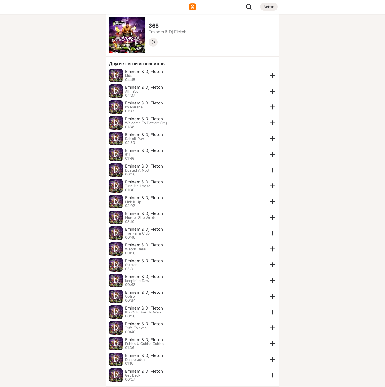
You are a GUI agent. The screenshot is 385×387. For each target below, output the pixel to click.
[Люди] (64, 51)
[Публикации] (39, 51)
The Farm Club (137, 233)
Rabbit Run (134, 139)
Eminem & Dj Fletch (144, 71)
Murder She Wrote (140, 218)
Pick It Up (133, 202)
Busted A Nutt (137, 170)
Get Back (132, 375)
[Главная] (39, 27)
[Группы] (89, 27)
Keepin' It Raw (137, 281)
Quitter (131, 265)
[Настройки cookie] (64, 379)
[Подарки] (39, 76)
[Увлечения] (64, 27)
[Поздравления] (64, 76)
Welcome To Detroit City (146, 123)
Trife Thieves (136, 328)
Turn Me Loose (137, 186)
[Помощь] (39, 101)
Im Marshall (134, 107)
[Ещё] (64, 343)
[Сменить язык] (64, 356)
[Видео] (89, 51)
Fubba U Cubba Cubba (144, 344)
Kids (128, 76)
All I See (131, 92)
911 (127, 155)
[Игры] (89, 76)
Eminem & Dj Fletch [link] (168, 32)
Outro (130, 297)
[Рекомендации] (64, 101)
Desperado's (135, 360)
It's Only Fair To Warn (143, 312)
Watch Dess (135, 249)
